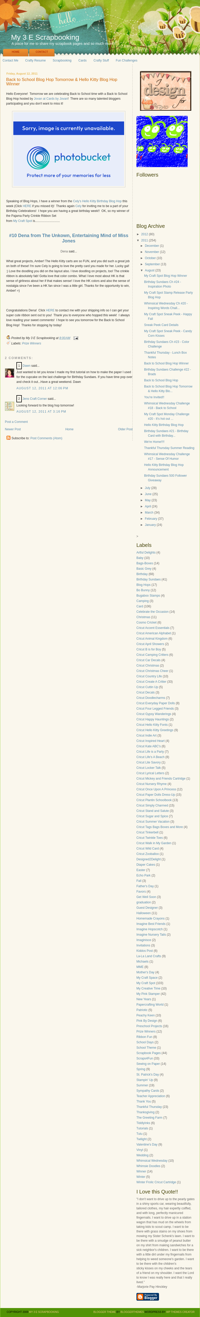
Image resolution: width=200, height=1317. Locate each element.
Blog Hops (143, 585)
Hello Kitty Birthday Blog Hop (164, 425)
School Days (145, 1042)
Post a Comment (16, 422)
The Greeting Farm (149, 1117)
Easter (140, 870)
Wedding (142, 1155)
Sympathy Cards (147, 1091)
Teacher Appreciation (150, 1096)
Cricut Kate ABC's (148, 746)
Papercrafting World (150, 1004)
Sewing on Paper (148, 1064)
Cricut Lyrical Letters (150, 773)
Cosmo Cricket (146, 622)
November (152, 252)
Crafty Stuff (101, 60)
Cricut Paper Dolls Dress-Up (155, 795)
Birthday (142, 574)
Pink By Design (146, 1021)
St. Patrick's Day (147, 1074)
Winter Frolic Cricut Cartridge (156, 1182)
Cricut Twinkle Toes (149, 838)
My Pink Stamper (148, 994)
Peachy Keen (145, 1015)
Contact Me (10, 60)
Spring (140, 1069)
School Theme (146, 1047)
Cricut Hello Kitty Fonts (152, 725)
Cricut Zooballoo (147, 854)
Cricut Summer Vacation (152, 821)
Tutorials (142, 1128)
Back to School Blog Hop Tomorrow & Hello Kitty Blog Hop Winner (61, 82)
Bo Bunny (143, 590)
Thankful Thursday (149, 1107)
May (148, 500)
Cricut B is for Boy (148, 649)
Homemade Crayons (150, 918)
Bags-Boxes (144, 563)
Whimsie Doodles (148, 1166)
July (147, 488)
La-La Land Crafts (148, 956)
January (150, 525)
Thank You (143, 1101)
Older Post (125, 429)
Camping (142, 601)
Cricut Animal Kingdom (151, 638)
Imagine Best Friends (150, 924)
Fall (138, 881)
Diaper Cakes (145, 864)
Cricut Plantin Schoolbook (154, 800)
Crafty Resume (35, 60)
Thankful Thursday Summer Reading (169, 448)
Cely (78, 206)
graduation (143, 902)
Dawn (27, 365)
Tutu (139, 1134)
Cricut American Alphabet (153, 633)
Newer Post (13, 429)
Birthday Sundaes (148, 579)
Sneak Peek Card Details (161, 325)
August (149, 270)
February (151, 518)
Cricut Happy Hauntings (152, 719)
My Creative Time (148, 988)
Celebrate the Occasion (152, 612)
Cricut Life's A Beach (150, 757)
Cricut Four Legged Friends (155, 708)
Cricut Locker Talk (148, 768)
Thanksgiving (145, 1112)
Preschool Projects (149, 1026)
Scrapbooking (62, 60)
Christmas (143, 617)
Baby (139, 558)
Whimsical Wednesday (151, 1160)
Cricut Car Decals (148, 660)
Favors (141, 891)
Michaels (142, 961)
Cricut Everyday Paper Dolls (155, 703)
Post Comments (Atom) (46, 438)
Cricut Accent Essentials (152, 628)
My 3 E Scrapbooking (45, 37)
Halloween (143, 913)
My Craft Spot (22, 221)
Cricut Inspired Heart (150, 741)
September (152, 264)
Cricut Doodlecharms (150, 698)
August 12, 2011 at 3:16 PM (41, 411)
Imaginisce (143, 940)
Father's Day (145, 886)
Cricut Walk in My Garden (153, 843)
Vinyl (139, 1150)
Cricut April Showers (150, 644)
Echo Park (143, 875)
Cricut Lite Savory (148, 762)
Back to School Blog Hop (161, 380)
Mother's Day (145, 972)
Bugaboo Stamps (148, 595)
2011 (144, 240)
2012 (144, 234)
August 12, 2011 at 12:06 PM (42, 388)
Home (15, 51)
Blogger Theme (104, 1312)
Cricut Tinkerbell (147, 832)
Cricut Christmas (147, 665)
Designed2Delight (148, 859)
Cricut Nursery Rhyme (151, 784)
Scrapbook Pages (148, 1053)
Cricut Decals (145, 692)
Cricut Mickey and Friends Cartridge (160, 778)
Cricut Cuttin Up (147, 687)
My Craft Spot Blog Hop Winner (165, 276)
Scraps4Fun (144, 1058)
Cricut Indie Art (146, 735)
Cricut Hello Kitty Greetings (154, 730)
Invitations (143, 945)
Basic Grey (144, 568)
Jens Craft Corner (35, 399)
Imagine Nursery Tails (151, 934)
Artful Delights (146, 552)
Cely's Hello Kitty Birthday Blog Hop (97, 201)
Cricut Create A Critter (151, 681)
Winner (141, 1171)
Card (139, 606)
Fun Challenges (126, 60)
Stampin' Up (144, 1080)
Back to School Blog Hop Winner (166, 363)
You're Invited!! (154, 397)
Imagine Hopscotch (149, 929)
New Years (143, 999)
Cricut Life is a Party (150, 751)
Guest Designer (147, 908)
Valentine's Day (146, 1144)
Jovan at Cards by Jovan (51, 98)
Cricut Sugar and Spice (152, 816)
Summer (142, 1085)
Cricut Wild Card (147, 848)
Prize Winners (31, 343)
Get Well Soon (146, 897)
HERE (27, 206)
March (149, 512)
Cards (82, 60)
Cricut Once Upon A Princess (156, 789)
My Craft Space (147, 977)
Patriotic (141, 1010)
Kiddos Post (144, 951)
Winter (140, 1177)
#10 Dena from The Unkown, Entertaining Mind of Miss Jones (68, 238)
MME (140, 967)
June (148, 494)
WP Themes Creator (180, 1312)
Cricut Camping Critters (152, 655)
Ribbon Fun (144, 1037)
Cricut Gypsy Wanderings (153, 714)
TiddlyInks (143, 1123)
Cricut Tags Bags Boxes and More (159, 827)
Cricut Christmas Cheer (152, 671)
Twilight (141, 1139)
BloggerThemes (132, 1312)
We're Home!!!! (154, 442)
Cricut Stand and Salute (152, 811)
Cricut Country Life (149, 676)
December (152, 246)
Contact (42, 51)
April (148, 506)
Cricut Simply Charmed (152, 805)
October (150, 258)
